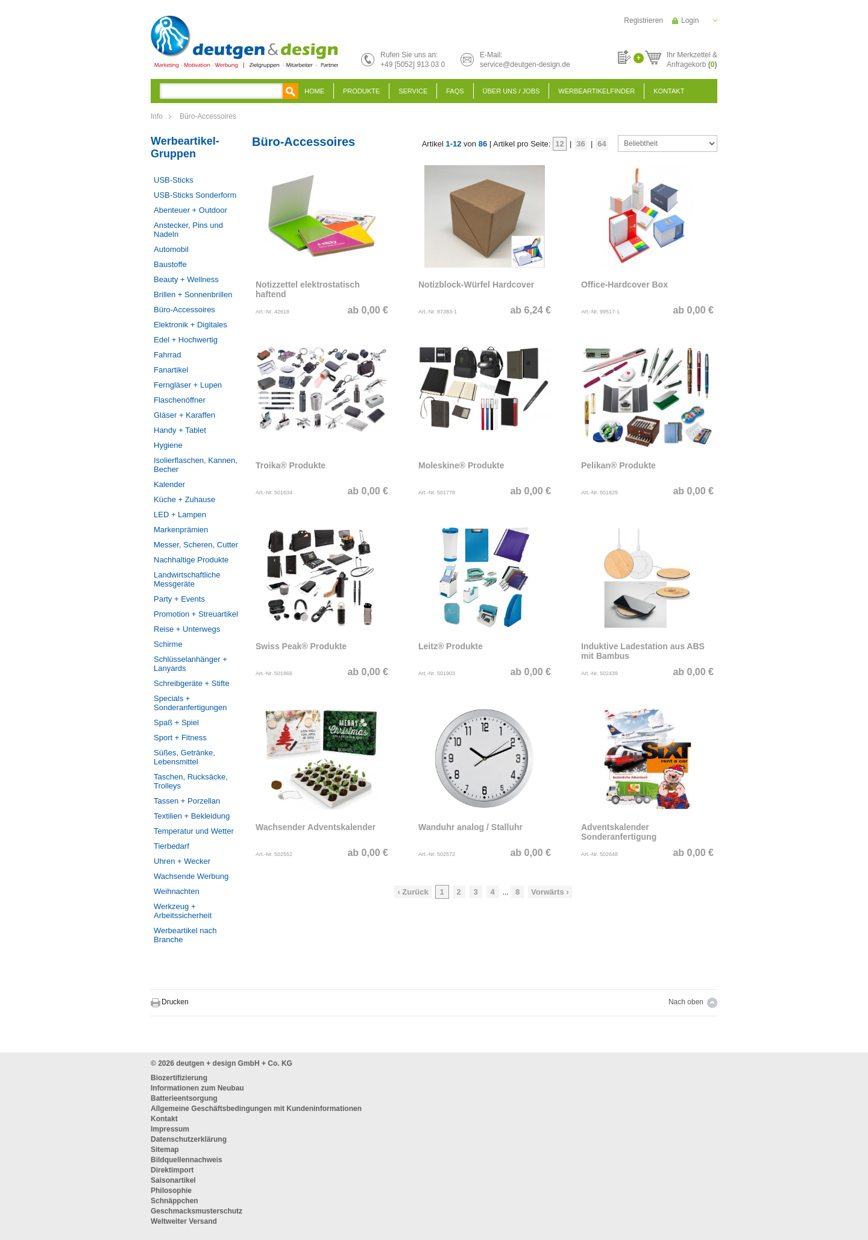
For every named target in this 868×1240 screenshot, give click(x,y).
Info (157, 116)
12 (559, 143)
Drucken (175, 1002)
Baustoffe (170, 264)
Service (412, 91)
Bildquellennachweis (186, 1160)
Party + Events (179, 598)
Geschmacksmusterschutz (196, 1211)
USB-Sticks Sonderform (195, 195)
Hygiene (168, 445)
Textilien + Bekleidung (192, 815)
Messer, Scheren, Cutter (196, 544)
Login (690, 20)
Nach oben (685, 1002)
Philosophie (171, 1190)
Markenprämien (181, 529)
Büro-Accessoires (208, 116)
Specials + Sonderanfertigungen (190, 703)
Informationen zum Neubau (197, 1088)
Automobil (171, 249)
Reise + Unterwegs (187, 629)
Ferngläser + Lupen (188, 384)
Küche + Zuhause (184, 499)
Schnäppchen (174, 1201)
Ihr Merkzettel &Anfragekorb (692, 58)
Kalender (169, 484)
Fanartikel (171, 369)
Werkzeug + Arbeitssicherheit (183, 911)
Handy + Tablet (180, 430)
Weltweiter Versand (184, 1221)
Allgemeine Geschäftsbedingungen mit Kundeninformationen (256, 1108)
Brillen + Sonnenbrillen (193, 294)
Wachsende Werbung (191, 876)
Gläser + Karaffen (184, 415)
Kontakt (668, 91)
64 (601, 143)
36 (580, 143)
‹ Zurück (412, 891)
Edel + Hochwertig (186, 339)
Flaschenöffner (180, 399)
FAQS (455, 91)
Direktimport (172, 1170)
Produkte (361, 91)
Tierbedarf (171, 846)
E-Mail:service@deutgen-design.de (525, 60)
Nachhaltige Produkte (191, 559)
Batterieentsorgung (184, 1098)
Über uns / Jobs (511, 91)
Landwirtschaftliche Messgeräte (187, 579)
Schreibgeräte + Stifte (191, 683)
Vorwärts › (550, 891)
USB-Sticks (173, 179)
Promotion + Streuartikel (196, 613)
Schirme (168, 644)
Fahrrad (167, 354)
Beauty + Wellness (186, 279)
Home (314, 91)
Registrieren (643, 20)
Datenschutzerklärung (189, 1139)
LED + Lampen (180, 514)
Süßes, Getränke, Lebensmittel (184, 757)
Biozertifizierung (179, 1078)
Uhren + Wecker (182, 861)
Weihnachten (177, 891)
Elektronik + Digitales (190, 324)
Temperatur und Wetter (194, 831)
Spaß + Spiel (176, 722)
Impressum (170, 1129)
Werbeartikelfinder (596, 91)
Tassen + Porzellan (187, 800)
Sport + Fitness (180, 737)
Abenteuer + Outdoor (190, 210)
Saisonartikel (173, 1180)
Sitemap (165, 1149)
